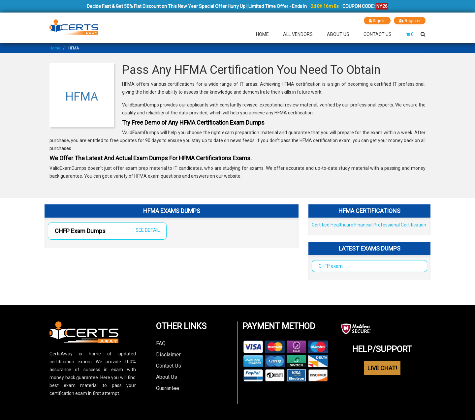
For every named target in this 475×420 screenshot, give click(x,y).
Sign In (377, 20)
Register (410, 20)
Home (262, 34)
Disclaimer (168, 354)
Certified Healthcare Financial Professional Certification (369, 224)
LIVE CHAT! (382, 368)
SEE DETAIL (148, 230)
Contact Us (378, 34)
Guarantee (167, 388)
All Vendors (298, 34)
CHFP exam (331, 266)
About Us (338, 34)
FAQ (161, 343)
